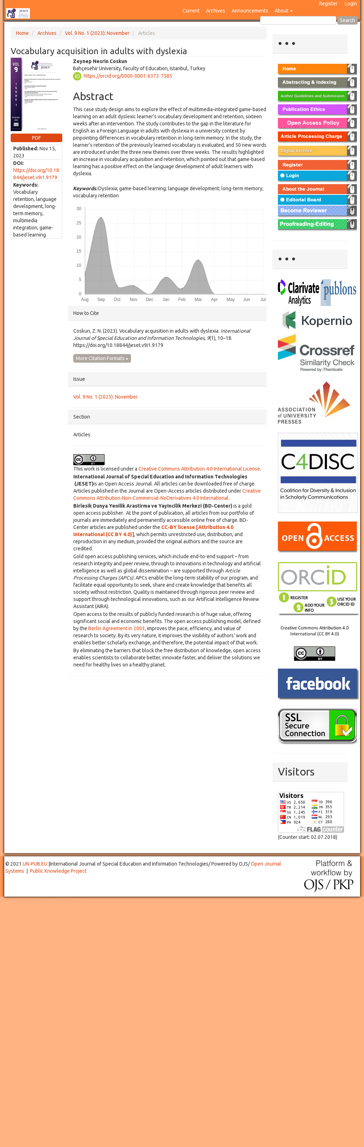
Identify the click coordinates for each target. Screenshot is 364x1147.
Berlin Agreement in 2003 (116, 628)
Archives (215, 11)
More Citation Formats (102, 358)
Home (22, 33)
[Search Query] (298, 20)
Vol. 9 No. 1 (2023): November (97, 33)
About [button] (284, 11)
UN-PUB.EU (35, 864)
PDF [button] (36, 138)
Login (351, 3)
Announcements (250, 11)
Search (347, 20)
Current (191, 11)
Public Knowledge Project (58, 871)
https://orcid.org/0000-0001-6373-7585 (128, 76)
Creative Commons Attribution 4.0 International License (199, 469)
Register (328, 3)
